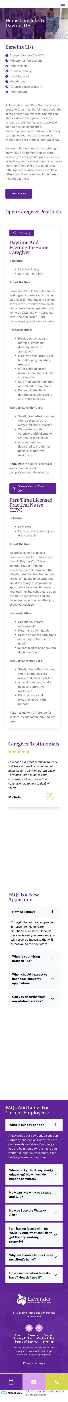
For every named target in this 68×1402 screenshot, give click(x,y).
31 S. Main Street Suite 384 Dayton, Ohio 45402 (34, 1320)
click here (31, 936)
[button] (62, 7)
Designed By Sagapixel (39, 1360)
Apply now (16, 469)
